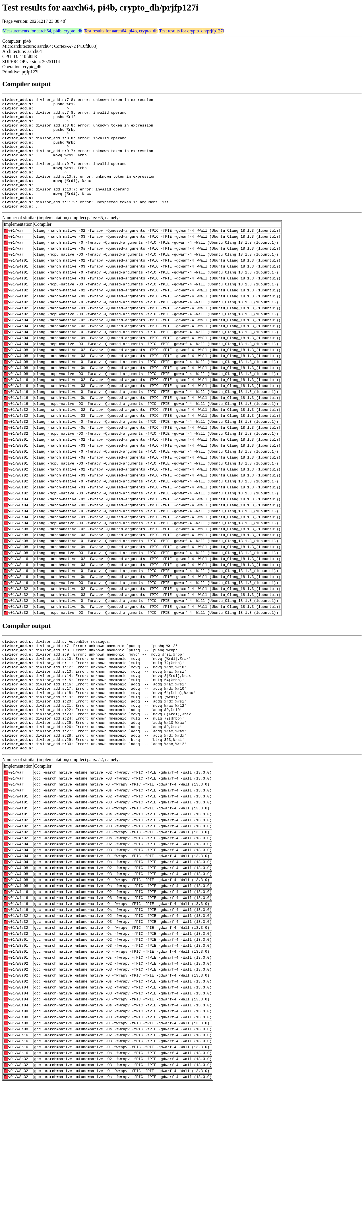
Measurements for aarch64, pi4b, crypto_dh (42, 30)
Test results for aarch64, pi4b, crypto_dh (121, 30)
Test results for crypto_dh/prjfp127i (191, 30)
